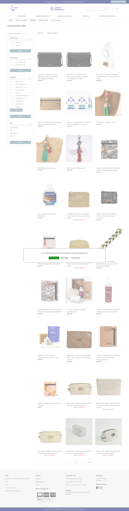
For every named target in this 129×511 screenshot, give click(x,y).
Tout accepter (54, 258)
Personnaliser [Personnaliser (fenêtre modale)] (75, 258)
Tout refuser (64, 258)
